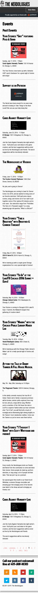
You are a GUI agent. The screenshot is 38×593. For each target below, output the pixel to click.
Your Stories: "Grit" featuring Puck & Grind (18, 37)
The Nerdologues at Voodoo (17, 162)
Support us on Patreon (14, 85)
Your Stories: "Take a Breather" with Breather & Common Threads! (16, 221)
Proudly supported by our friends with (21, 15)
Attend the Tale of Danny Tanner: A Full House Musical (17, 365)
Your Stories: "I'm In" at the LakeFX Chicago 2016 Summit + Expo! (18, 278)
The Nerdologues (15, 4)
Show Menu (31, 10)
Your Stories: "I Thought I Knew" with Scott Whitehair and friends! (18, 430)
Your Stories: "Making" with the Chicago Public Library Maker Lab (19, 325)
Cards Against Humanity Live (17, 117)
